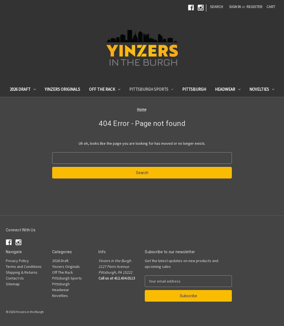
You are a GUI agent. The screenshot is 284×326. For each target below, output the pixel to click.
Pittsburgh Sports (151, 89)
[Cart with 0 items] (270, 7)
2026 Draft (23, 89)
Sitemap (13, 283)
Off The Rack (104, 89)
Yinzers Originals (62, 89)
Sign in (235, 6)
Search (216, 6)
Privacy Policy (17, 260)
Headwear (227, 89)
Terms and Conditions (24, 266)
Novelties (261, 89)
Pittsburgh (194, 89)
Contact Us (15, 278)
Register (254, 6)
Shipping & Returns (21, 272)
